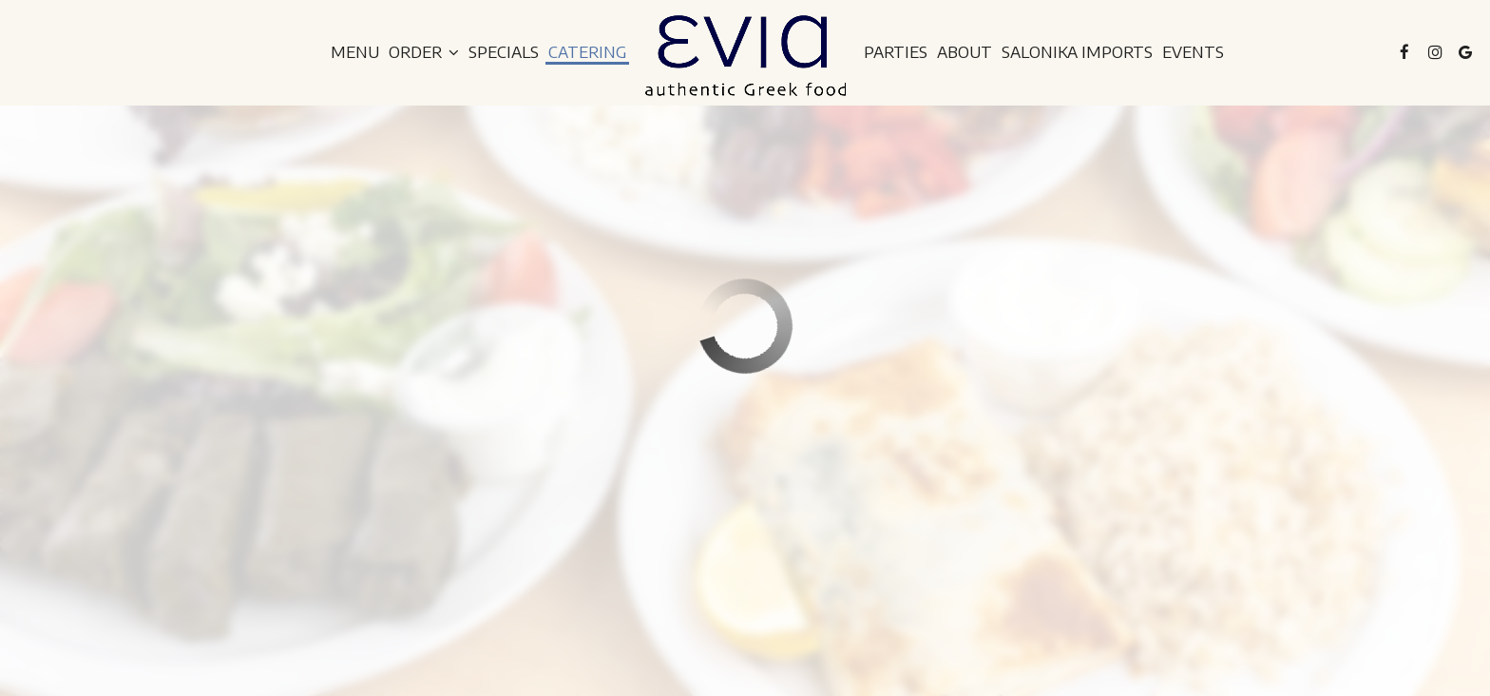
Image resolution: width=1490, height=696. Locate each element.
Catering (587, 52)
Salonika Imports (1077, 52)
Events (1193, 52)
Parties (895, 52)
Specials (503, 52)
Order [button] (424, 52)
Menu (355, 52)
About (964, 52)
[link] (745, 55)
